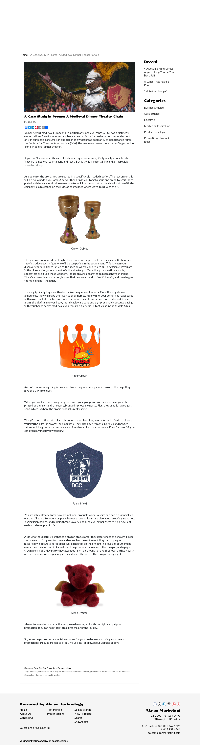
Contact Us (79, 3)
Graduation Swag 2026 (11, 33)
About (15, 3)
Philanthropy (53, 3)
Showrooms (81, 721)
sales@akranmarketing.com (179, 15)
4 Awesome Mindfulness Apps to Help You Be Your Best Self (159, 72)
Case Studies (40, 668)
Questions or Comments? (35, 727)
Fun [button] (100, 31)
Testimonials (54, 709)
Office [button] (142, 31)
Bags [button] (72, 31)
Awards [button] (59, 31)
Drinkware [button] (86, 31)
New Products (83, 713)
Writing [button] (167, 31)
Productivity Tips (154, 132)
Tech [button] (154, 31)
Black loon (192, 33)
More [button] (180, 31)
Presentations (55, 713)
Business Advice (154, 107)
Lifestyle (149, 119)
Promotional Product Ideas (59, 668)
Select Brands (82, 709)
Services (26, 3)
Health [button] (129, 31)
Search (78, 717)
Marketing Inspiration (157, 126)
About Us (25, 713)
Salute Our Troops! (155, 91)
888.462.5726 (187, 11)
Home (6, 3)
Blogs (66, 3)
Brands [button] (30, 31)
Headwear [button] (114, 31)
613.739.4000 (166, 11)
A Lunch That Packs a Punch (157, 83)
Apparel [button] (44, 31)
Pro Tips (38, 3)
